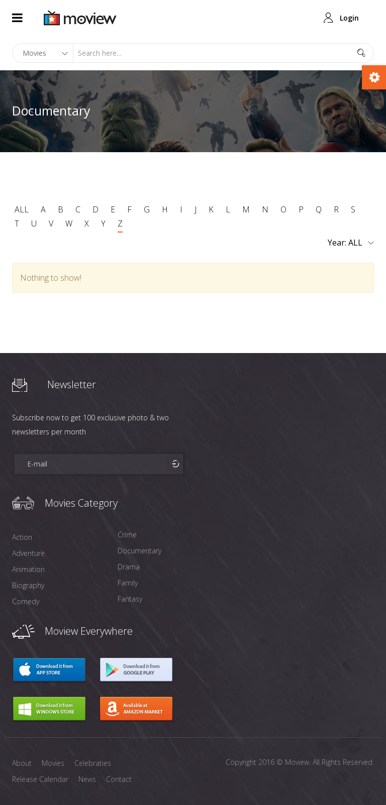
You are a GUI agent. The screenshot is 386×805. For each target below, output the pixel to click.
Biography (28, 585)
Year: (351, 243)
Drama (129, 566)
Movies (53, 763)
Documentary (139, 550)
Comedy (25, 601)
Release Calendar (40, 779)
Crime (127, 534)
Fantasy (130, 599)
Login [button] (349, 18)
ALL (22, 209)
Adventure (28, 553)
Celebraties (92, 763)
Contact (119, 779)
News (87, 779)
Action (22, 537)
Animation (28, 569)
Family (128, 583)
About (22, 763)
